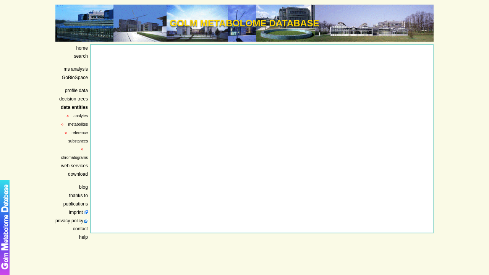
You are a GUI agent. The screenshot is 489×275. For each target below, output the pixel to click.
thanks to (78, 195)
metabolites (78, 124)
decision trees (73, 99)
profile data (76, 90)
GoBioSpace (75, 77)
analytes (80, 116)
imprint (76, 212)
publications (75, 204)
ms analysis (76, 69)
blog (83, 187)
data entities (74, 107)
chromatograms (74, 157)
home (82, 48)
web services (74, 165)
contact (80, 228)
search (81, 56)
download (78, 174)
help (83, 237)
